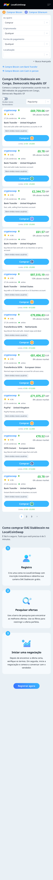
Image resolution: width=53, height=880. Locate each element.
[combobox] (5, 33)
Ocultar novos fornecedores (7, 103)
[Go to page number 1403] (37, 516)
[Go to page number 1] (21, 516)
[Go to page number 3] (31, 516)
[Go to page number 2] (26, 516)
